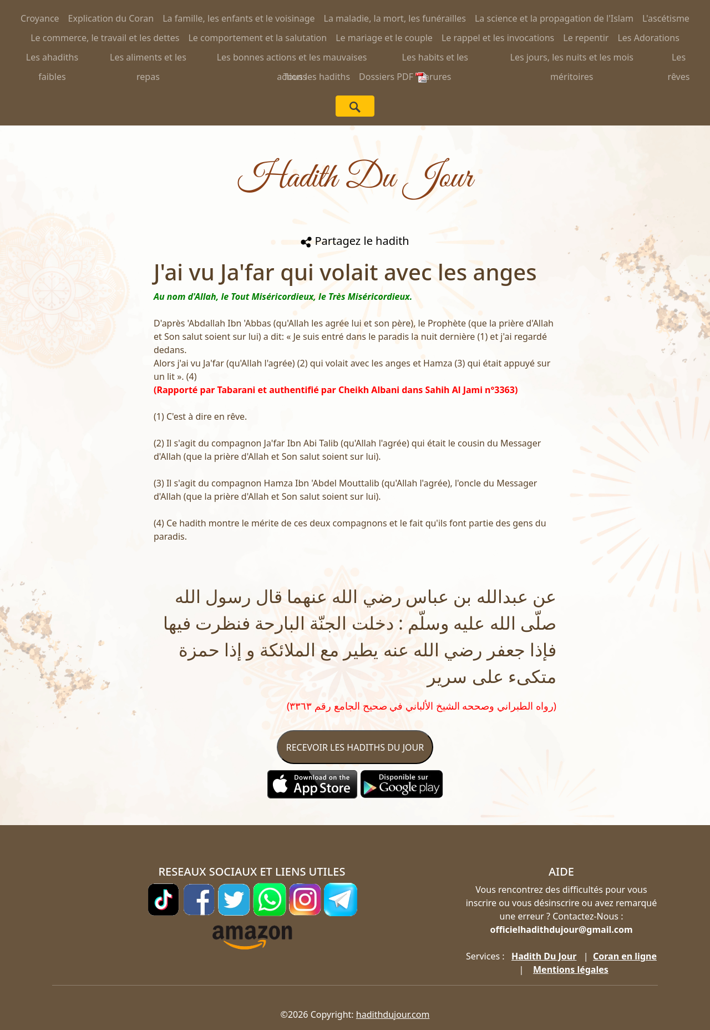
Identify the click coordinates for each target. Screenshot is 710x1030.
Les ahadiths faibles (52, 59)
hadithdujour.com (393, 1014)
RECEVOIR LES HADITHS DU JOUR (355, 747)
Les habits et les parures (435, 59)
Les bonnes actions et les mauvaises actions (292, 59)
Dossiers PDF (393, 77)
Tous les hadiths (316, 77)
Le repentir (585, 38)
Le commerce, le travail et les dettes (105, 38)
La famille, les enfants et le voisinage (239, 18)
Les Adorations (648, 38)
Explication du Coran (111, 18)
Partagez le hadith (355, 240)
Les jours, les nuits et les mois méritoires (572, 59)
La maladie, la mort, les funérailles (395, 18)
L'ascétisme (665, 18)
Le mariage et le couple (384, 38)
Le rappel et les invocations (498, 38)
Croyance (40, 18)
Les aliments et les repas (148, 59)
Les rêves (679, 59)
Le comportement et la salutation (257, 38)
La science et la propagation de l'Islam (554, 18)
